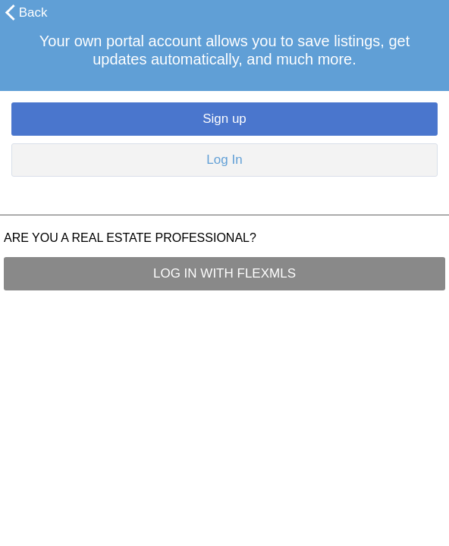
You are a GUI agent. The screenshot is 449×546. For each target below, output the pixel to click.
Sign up (224, 118)
